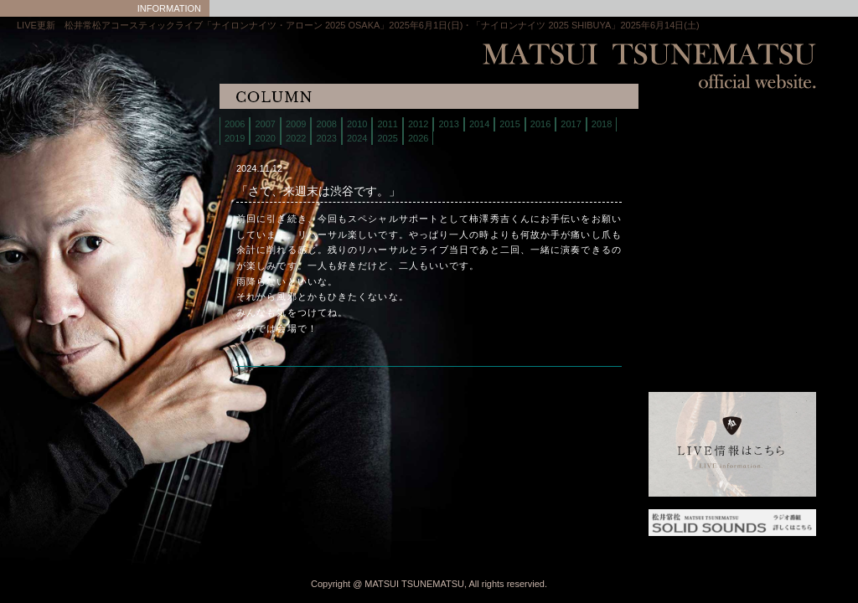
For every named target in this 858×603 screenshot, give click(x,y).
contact (690, 229)
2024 (357, 138)
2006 (235, 124)
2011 (387, 124)
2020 (265, 138)
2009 (296, 124)
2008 (326, 124)
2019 (235, 138)
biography (690, 167)
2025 (387, 138)
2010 (357, 124)
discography (690, 208)
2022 (296, 138)
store (690, 188)
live (690, 146)
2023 (326, 138)
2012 (418, 124)
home (690, 125)
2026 (418, 138)
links (690, 292)
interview (690, 271)
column (690, 250)
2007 (265, 124)
